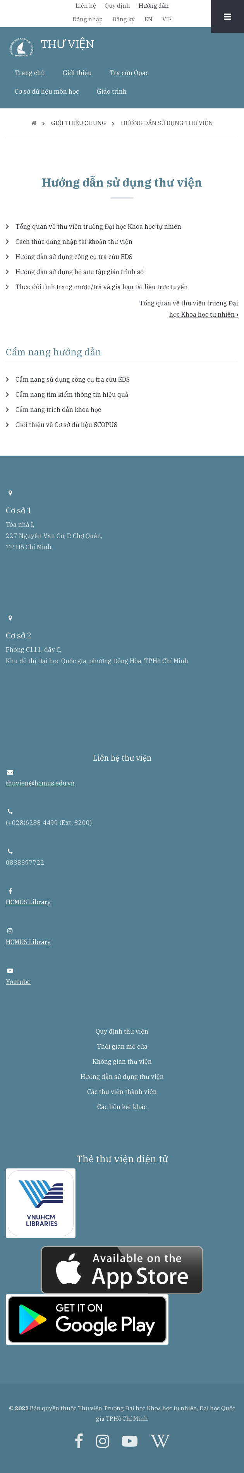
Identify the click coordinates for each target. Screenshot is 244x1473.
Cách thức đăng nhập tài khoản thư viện (73, 241)
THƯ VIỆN (67, 44)
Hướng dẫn (154, 5)
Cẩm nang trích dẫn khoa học (58, 409)
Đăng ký (123, 19)
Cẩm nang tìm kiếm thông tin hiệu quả (72, 394)
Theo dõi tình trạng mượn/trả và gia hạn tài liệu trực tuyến (101, 287)
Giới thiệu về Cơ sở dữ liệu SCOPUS (66, 425)
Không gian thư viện (122, 1061)
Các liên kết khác (122, 1107)
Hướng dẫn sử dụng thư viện (122, 1076)
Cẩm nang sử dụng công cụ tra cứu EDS (72, 379)
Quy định (117, 5)
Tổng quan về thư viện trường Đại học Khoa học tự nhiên (98, 226)
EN (148, 19)
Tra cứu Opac (129, 73)
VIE (167, 19)
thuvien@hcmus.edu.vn (40, 783)
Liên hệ (86, 5)
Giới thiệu (77, 73)
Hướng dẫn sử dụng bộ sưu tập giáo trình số (79, 272)
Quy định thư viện (122, 1031)
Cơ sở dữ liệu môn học (47, 91)
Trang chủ (30, 73)
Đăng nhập (87, 19)
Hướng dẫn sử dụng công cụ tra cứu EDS (73, 257)
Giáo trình (112, 91)
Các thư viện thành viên (122, 1092)
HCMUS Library (28, 902)
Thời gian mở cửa (122, 1046)
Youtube (18, 982)
